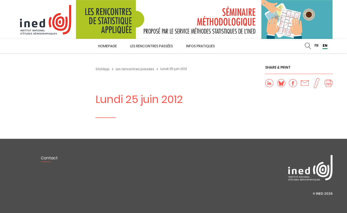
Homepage (107, 46)
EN (325, 45)
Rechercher (307, 46)
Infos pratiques (200, 46)
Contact (49, 158)
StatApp (102, 69)
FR (316, 45)
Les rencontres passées (151, 46)
